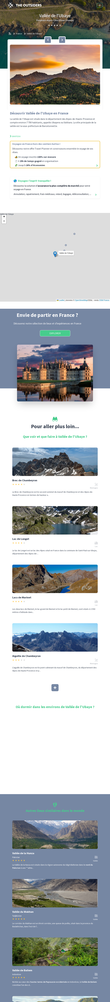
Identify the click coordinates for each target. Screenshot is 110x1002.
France (19, 33)
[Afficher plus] (55, 687)
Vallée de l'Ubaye (34, 33)
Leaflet (60, 300)
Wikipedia (15, 136)
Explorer (55, 333)
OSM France (104, 300)
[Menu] (99, 5)
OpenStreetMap (81, 300)
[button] (55, 74)
